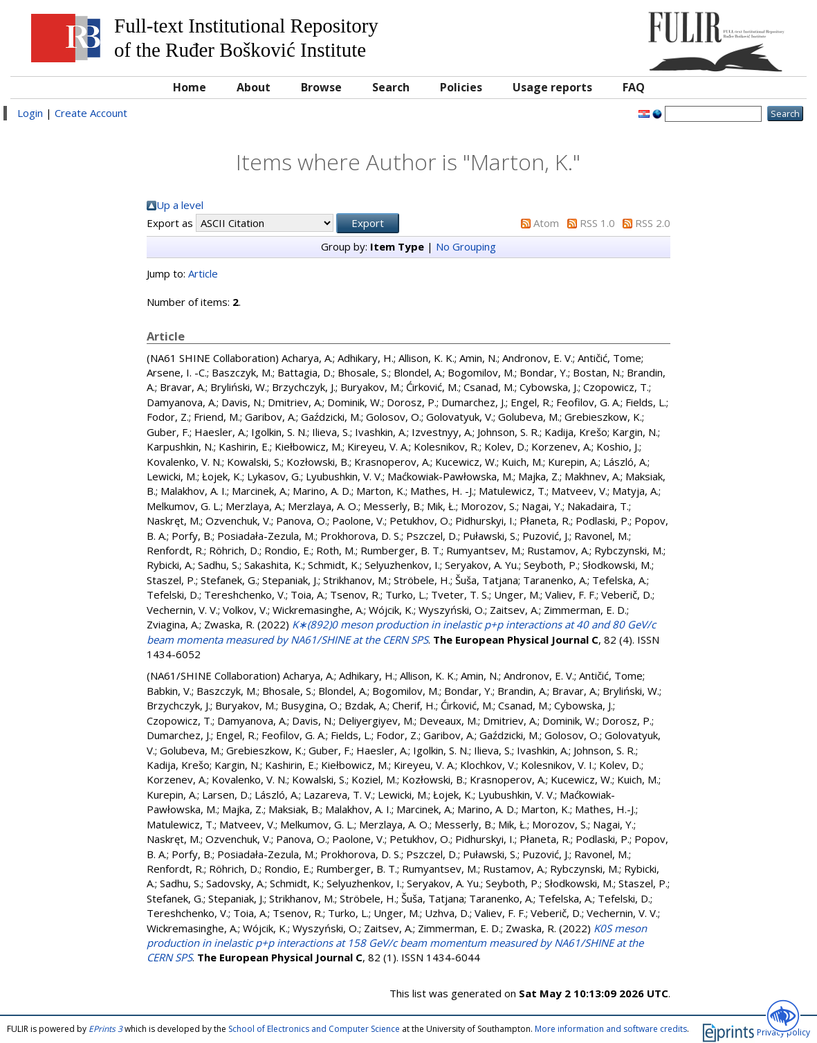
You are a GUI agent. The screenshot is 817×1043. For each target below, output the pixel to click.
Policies (461, 87)
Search (391, 87)
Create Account (91, 113)
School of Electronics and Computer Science (314, 1029)
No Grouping (466, 246)
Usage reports (552, 87)
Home (189, 87)
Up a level (179, 205)
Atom (546, 223)
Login (30, 113)
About (253, 87)
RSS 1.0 (597, 223)
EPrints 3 (105, 1029)
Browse (321, 87)
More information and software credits (611, 1029)
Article (203, 273)
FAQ (634, 87)
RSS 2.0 (652, 223)
